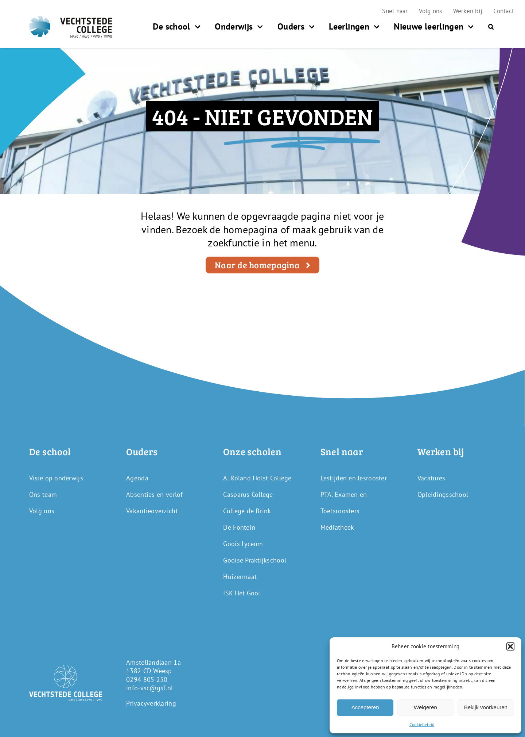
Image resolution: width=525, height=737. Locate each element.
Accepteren (365, 707)
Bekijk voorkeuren (486, 707)
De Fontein (239, 527)
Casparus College (248, 494)
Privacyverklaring (151, 703)
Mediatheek (337, 527)
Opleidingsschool (442, 494)
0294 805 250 (146, 679)
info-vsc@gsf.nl (149, 688)
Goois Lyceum (243, 544)
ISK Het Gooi (241, 593)
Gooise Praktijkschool (254, 560)
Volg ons (41, 511)
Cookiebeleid (421, 724)
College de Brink (247, 511)
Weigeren (425, 707)
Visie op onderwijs (56, 478)
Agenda (137, 478)
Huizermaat (240, 576)
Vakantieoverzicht (152, 511)
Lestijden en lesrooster (353, 478)
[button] (510, 646)
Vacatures (431, 478)
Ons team (43, 494)
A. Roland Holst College (257, 478)
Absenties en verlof (154, 494)
